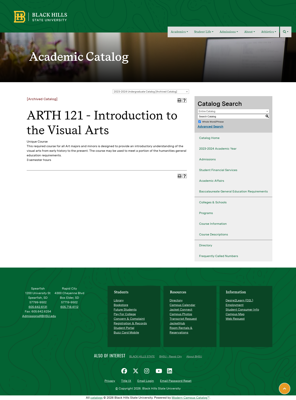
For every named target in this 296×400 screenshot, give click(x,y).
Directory (205, 245)
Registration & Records (130, 323)
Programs (206, 213)
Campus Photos (181, 314)
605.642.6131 (38, 307)
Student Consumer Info (242, 309)
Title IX (126, 381)
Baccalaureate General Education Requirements (233, 191)
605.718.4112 (69, 307)
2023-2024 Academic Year (217, 148)
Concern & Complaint (129, 318)
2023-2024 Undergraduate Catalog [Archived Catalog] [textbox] (145, 91)
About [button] (248, 32)
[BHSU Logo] (48, 16)
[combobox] (151, 91)
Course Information (213, 224)
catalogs (96, 397)
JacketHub (177, 323)
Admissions (207, 159)
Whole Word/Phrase (213, 121)
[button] (285, 32)
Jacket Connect (181, 309)
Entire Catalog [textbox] (207, 111)
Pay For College (125, 314)
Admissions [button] (228, 32)
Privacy (110, 381)
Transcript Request (183, 318)
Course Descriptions (213, 234)
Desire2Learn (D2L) (239, 300)
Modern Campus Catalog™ (191, 397)
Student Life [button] (202, 32)
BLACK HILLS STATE (142, 356)
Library (119, 300)
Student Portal (124, 328)
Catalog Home (209, 138)
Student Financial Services (218, 170)
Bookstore (121, 305)
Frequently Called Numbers (218, 256)
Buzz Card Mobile (126, 332)
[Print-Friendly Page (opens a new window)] (179, 100)
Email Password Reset (175, 381)
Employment (235, 305)
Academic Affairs (211, 181)
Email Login (145, 381)
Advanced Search (210, 126)
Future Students (125, 309)
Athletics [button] (267, 32)
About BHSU (194, 356)
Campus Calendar (182, 305)
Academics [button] (178, 32)
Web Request (235, 318)
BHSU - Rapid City (170, 356)
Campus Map (235, 314)
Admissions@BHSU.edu (39, 316)
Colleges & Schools (213, 202)
